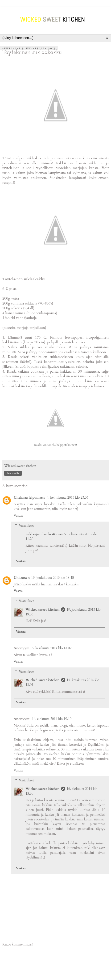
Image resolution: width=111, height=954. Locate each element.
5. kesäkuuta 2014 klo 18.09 (51, 648)
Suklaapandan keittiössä (44, 534)
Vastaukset (26, 525)
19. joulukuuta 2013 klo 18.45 (52, 577)
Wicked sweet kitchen (42, 609)
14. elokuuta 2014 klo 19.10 (51, 719)
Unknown (22, 577)
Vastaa (18, 515)
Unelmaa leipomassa (29, 497)
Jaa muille (13, 473)
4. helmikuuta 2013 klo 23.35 (67, 497)
